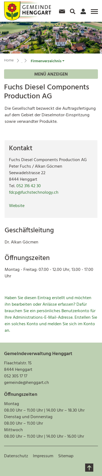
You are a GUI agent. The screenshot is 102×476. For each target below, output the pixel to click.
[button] (47, 61)
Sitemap (65, 456)
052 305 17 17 (15, 376)
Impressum (43, 456)
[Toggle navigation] (93, 13)
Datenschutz (16, 456)
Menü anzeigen (51, 74)
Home (9, 60)
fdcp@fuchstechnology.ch (33, 192)
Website (16, 205)
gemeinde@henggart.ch (26, 382)
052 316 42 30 (28, 186)
